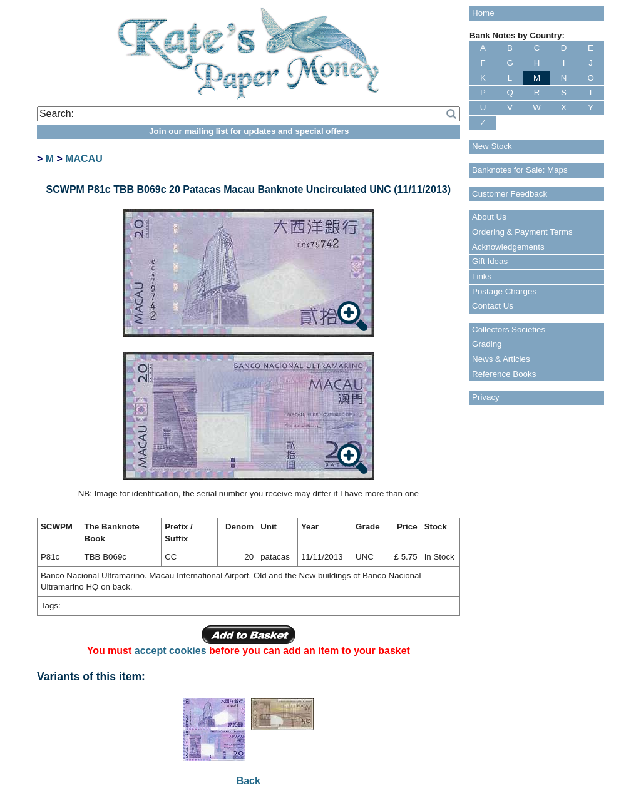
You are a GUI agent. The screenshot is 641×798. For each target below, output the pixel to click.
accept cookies (171, 650)
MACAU (84, 158)
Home (483, 13)
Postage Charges (504, 291)
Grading (486, 344)
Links (481, 276)
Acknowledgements (508, 247)
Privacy (486, 397)
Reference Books (504, 374)
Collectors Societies (508, 329)
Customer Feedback (509, 193)
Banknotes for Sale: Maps (520, 170)
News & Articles (501, 359)
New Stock (492, 146)
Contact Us (492, 305)
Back (248, 780)
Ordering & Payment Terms (522, 232)
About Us (489, 217)
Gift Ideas (490, 261)
